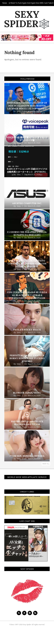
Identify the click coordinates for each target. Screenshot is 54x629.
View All (46, 463)
